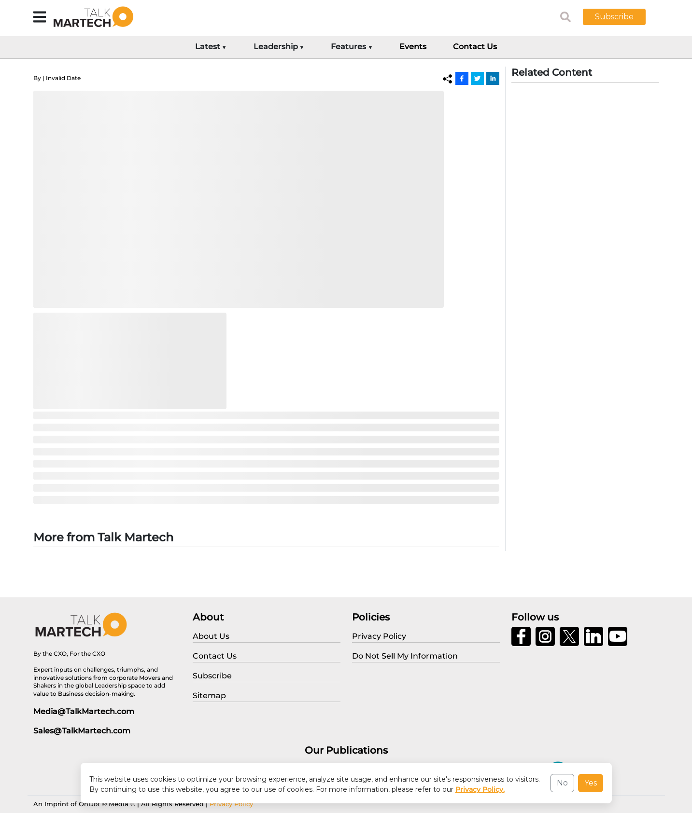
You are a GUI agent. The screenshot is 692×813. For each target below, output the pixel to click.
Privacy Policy (231, 804)
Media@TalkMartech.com (83, 711)
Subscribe (614, 16)
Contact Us (475, 46)
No (562, 782)
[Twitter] (477, 78)
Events (412, 46)
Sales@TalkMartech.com (81, 730)
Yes (590, 782)
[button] (621, 17)
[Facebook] (461, 78)
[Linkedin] (492, 78)
